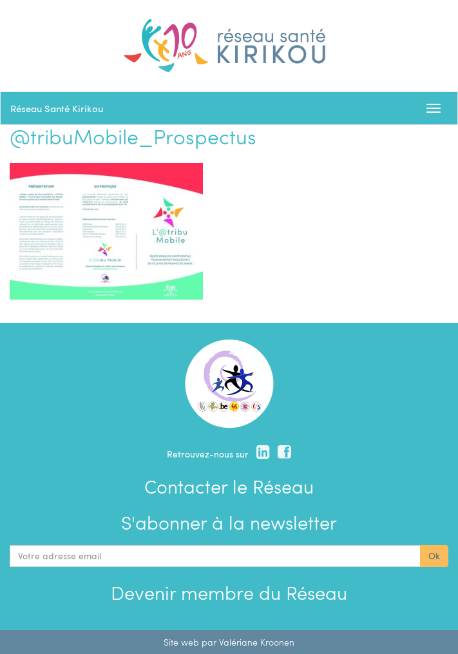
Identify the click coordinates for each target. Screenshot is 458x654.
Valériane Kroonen (256, 642)
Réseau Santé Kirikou (56, 108)
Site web (181, 642)
